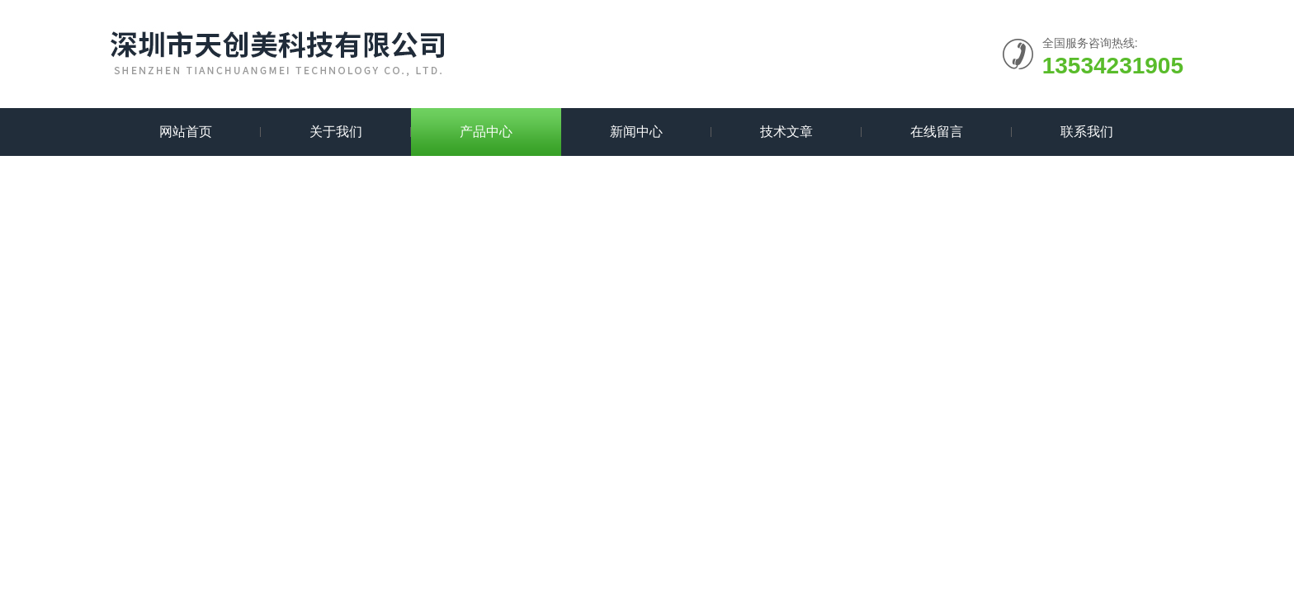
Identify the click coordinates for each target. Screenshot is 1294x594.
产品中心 (486, 132)
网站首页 (185, 132)
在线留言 (936, 132)
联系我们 (1086, 132)
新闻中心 (636, 132)
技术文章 (786, 132)
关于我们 (335, 132)
